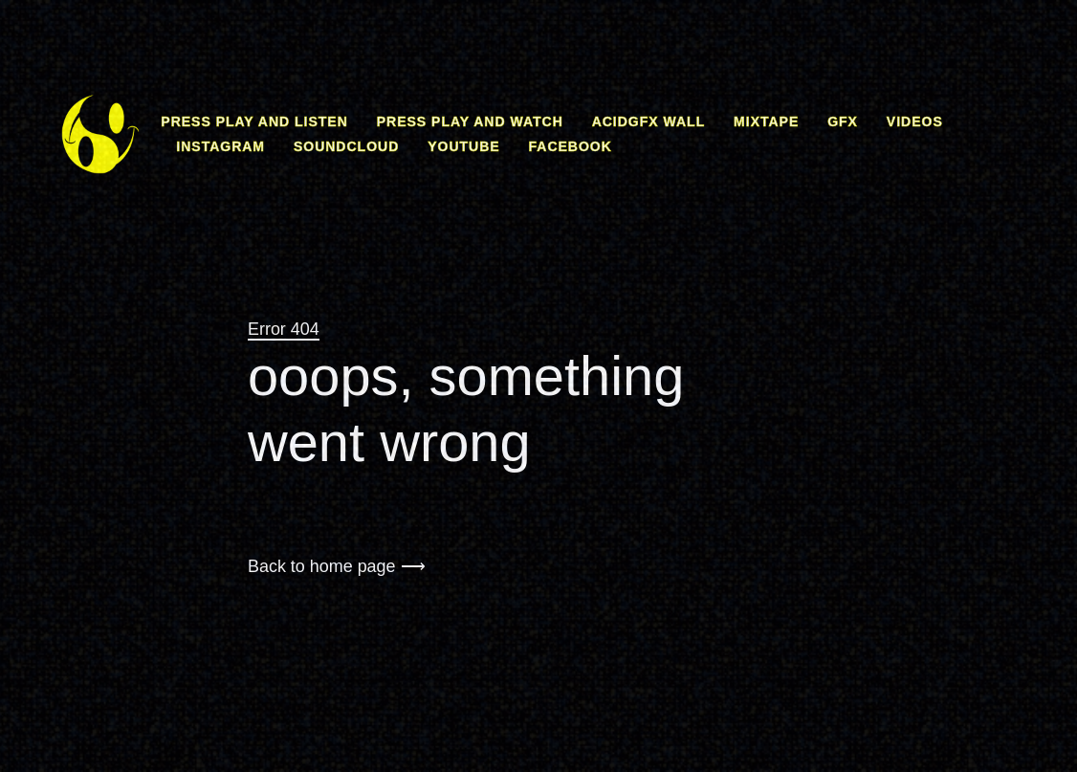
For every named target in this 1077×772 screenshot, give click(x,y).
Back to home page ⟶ (337, 566)
